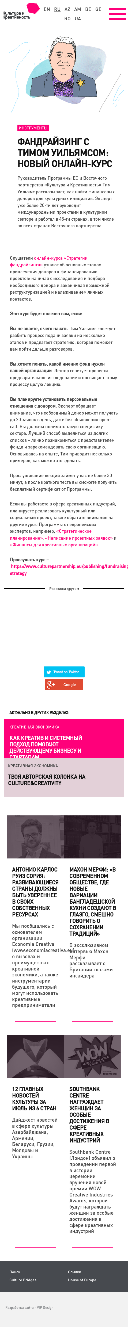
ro (67, 18)
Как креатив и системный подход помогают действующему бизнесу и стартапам (45, 747)
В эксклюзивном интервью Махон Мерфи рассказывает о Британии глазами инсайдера (91, 960)
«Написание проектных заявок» (79, 538)
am (77, 9)
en (47, 9)
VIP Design (45, 1307)
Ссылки (74, 1272)
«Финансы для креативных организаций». (54, 544)
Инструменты (33, 128)
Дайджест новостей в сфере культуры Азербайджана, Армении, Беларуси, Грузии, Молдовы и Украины (35, 1138)
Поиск (14, 1272)
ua (78, 18)
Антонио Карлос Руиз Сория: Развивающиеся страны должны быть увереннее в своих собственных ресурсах (35, 892)
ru (57, 9)
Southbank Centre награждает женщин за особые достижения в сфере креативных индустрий (89, 1115)
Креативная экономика (34, 726)
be (88, 9)
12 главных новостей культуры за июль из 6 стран (34, 1099)
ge (98, 9)
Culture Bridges (22, 1280)
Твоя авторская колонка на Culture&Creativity (46, 780)
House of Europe (82, 1280)
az (67, 9)
